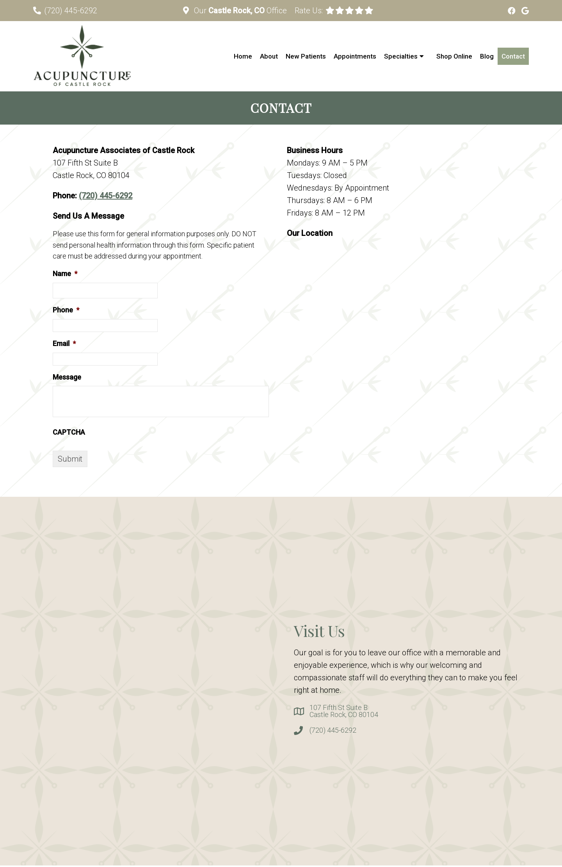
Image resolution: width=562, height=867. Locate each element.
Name (65, 273)
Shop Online (454, 56)
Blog (487, 56)
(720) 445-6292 (70, 10)
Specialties (401, 56)
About (269, 56)
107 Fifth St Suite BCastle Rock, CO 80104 (343, 711)
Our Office (239, 10)
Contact (513, 56)
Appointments (355, 56)
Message (67, 377)
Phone (66, 310)
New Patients (306, 56)
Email (64, 343)
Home (243, 56)
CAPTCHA (69, 432)
